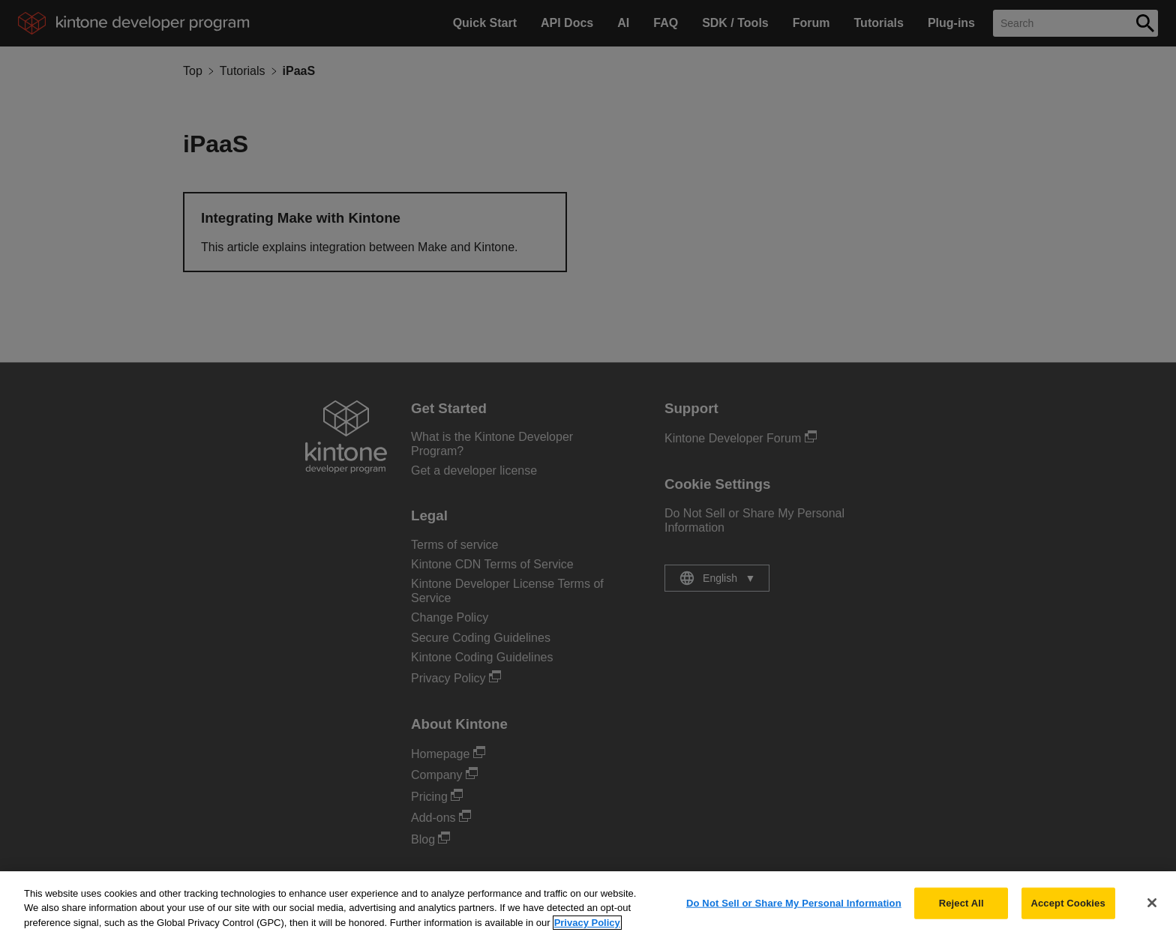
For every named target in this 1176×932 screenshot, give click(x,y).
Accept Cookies (1067, 909)
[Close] (1152, 908)
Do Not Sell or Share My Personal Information (794, 909)
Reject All (961, 909)
